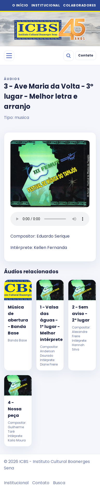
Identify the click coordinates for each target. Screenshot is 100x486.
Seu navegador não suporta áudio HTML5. (49, 219)
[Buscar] (68, 56)
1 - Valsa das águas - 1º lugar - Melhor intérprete (50, 323)
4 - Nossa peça (15, 408)
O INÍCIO (20, 5)
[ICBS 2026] (50, 29)
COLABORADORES (79, 5)
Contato (85, 55)
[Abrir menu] (9, 56)
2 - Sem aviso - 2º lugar (81, 313)
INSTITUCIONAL (45, 5)
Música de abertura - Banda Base (18, 320)
